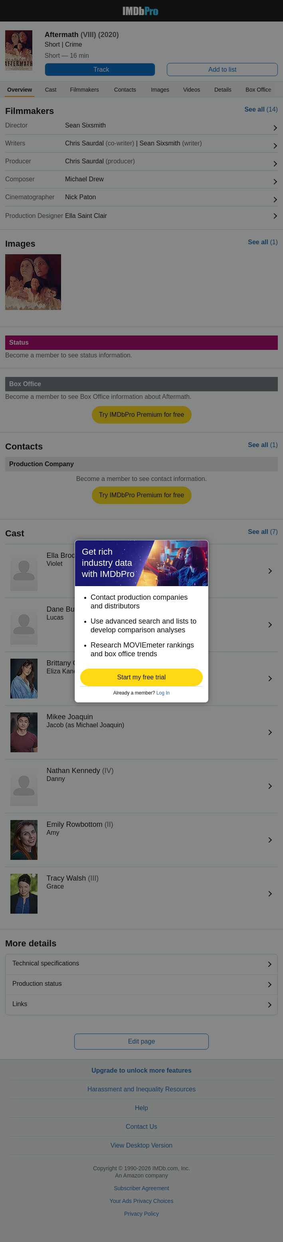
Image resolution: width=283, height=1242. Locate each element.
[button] (141, 677)
